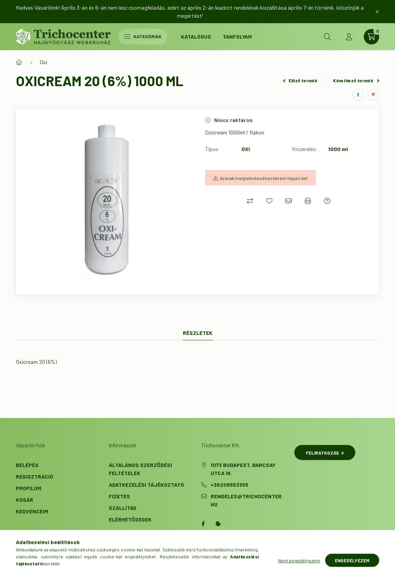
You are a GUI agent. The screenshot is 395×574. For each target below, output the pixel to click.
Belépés (27, 465)
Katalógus (196, 36)
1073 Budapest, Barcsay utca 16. (243, 469)
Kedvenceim (32, 511)
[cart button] (371, 36)
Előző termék (300, 80)
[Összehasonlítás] (250, 201)
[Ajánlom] (288, 201)
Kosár (24, 499)
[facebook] (358, 94)
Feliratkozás (325, 452)
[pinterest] (373, 94)
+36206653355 (229, 484)
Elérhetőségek (130, 519)
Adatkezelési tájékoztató (146, 484)
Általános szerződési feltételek (140, 469)
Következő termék (356, 80)
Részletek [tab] (198, 332)
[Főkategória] (19, 62)
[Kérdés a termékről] (327, 201)
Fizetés (119, 496)
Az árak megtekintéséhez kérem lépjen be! (264, 178)
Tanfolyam (237, 36)
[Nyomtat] (308, 201)
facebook (203, 524)
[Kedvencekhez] (269, 201)
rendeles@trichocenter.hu (247, 500)
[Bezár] (377, 11)
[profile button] (349, 36)
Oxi (43, 62)
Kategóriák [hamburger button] (143, 36)
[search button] (327, 36)
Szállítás (123, 507)
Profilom (28, 488)
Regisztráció (34, 476)
